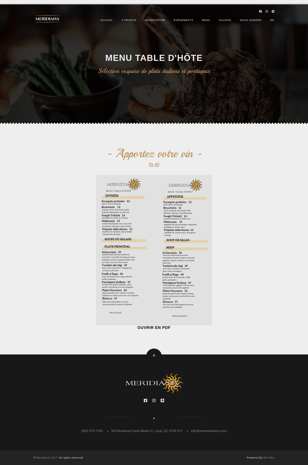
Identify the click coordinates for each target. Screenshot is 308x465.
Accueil (106, 20)
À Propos (129, 20)
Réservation (155, 20)
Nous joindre (251, 20)
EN (272, 20)
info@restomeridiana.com (209, 431)
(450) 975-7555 (92, 431)
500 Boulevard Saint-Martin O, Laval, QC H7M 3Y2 (146, 431)
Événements (183, 20)
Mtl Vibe (268, 457)
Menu (206, 20)
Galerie (225, 20)
